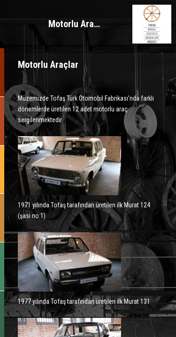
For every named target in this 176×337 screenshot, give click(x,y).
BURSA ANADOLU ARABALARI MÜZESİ (151, 24)
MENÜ (24, 24)
